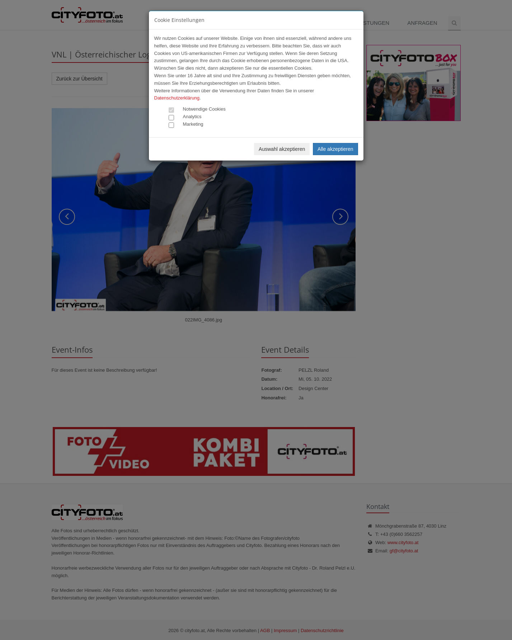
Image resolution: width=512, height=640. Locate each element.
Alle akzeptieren (335, 149)
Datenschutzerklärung (176, 98)
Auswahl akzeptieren (282, 149)
